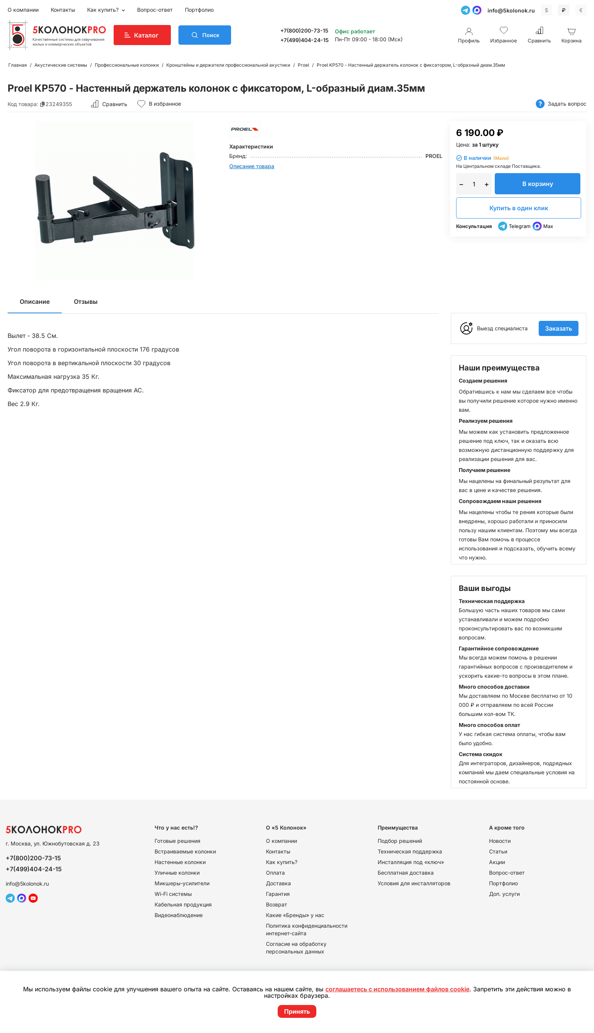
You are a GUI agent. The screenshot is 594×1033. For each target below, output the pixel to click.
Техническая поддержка (410, 851)
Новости (500, 841)
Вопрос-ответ (155, 9)
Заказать (558, 328)
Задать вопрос (561, 104)
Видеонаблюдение (179, 915)
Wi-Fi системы (173, 894)
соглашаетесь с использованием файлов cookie (397, 989)
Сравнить (114, 104)
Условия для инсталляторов (414, 883)
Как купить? (103, 9)
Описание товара (251, 166)
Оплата (275, 872)
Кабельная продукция (183, 904)
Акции (497, 862)
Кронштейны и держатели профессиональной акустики (228, 65)
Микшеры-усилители (182, 883)
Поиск (212, 35)
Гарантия (278, 894)
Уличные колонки (177, 872)
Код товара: (23, 104)
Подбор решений (400, 841)
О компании (23, 9)
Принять (297, 1011)
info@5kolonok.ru (511, 10)
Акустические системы (60, 65)
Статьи (498, 851)
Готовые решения (177, 841)
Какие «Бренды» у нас (295, 915)
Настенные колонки (180, 862)
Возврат (276, 904)
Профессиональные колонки (127, 65)
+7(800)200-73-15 (307, 30)
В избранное (159, 103)
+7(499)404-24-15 (307, 40)
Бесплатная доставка (406, 872)
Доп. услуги (504, 894)
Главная (17, 65)
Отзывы (86, 301)
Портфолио (199, 9)
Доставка (278, 883)
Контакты (63, 9)
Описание (35, 301)
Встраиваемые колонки (185, 851)
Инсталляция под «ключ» (411, 862)
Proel (303, 65)
